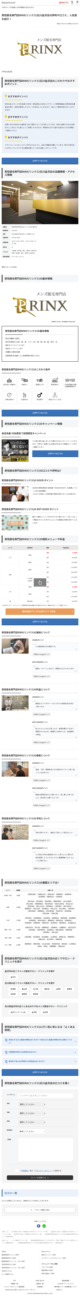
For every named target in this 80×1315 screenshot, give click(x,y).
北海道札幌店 (32, 905)
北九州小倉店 (46, 954)
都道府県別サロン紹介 (9, 1277)
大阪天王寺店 (72, 938)
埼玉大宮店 (36, 919)
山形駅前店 (59, 907)
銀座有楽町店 (57, 912)
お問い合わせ (40, 1299)
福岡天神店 (36, 954)
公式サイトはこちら (40, 161)
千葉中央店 (71, 919)
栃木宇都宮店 (50, 921)
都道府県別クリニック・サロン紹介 (13, 1280)
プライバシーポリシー (43, 1189)
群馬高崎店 (68, 921)
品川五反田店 (67, 912)
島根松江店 (62, 947)
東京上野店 (29, 914)
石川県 (35, 999)
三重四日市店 (29, 938)
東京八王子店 (40, 916)
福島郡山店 (50, 907)
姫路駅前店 (45, 938)
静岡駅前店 (51, 931)
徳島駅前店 (59, 950)
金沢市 (13, 987)
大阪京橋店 (31, 940)
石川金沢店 (8, 71)
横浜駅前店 (49, 916)
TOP (14, 1299)
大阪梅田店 (54, 938)
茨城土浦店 (54, 924)
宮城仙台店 (51, 905)
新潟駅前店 (68, 931)
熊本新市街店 (56, 954)
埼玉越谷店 (45, 919)
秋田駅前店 (68, 905)
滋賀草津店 (69, 940)
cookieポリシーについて (66, 1302)
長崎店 (40, 957)
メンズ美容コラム (7, 1293)
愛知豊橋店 (72, 928)
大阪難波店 (62, 938)
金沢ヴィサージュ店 (18, 1022)
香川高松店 (50, 950)
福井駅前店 (62, 933)
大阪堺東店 (46, 943)
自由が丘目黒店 (59, 914)
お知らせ (59, 1308)
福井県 (46, 999)
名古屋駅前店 (37, 928)
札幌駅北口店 (42, 905)
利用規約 (24, 1189)
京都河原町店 (41, 940)
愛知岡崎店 (64, 928)
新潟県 (13, 999)
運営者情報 (65, 1299)
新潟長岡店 (28, 933)
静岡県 (24, 1004)
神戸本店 (37, 938)
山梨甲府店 (28, 928)
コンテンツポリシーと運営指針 (14, 1305)
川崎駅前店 (58, 916)
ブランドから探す (47, 1286)
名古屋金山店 (72, 933)
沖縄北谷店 (61, 957)
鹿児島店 (64, 954)
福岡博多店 (28, 954)
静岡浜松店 (59, 931)
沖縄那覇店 (52, 957)
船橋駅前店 (41, 921)
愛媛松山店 (41, 950)
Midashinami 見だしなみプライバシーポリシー (20, 1308)
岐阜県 (13, 1004)
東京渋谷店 (31, 912)
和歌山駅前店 (60, 940)
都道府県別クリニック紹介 (10, 1273)
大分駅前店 (72, 954)
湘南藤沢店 (28, 919)
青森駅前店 (59, 905)
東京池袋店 (39, 912)
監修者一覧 (40, 1302)
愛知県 (35, 1004)
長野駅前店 (36, 933)
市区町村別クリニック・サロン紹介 (13, 1286)
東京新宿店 (48, 912)
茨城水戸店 (59, 921)
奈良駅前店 (50, 940)
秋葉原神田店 (39, 914)
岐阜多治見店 (42, 931)
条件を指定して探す (48, 1292)
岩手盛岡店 (41, 907)
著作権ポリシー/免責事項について (65, 1305)
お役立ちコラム (7, 1289)
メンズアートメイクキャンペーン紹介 (54, 1277)
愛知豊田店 (55, 928)
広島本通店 (28, 947)
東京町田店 (31, 916)
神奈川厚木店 (67, 916)
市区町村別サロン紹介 (9, 1283)
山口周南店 (54, 947)
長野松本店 (45, 933)
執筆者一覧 (14, 1302)
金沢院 (34, 1022)
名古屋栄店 (46, 928)
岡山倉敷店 (45, 947)
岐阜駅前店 (32, 931)
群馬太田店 (46, 924)
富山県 (24, 999)
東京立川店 (69, 914)
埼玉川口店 (54, 919)
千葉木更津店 (32, 921)
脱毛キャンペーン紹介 (49, 1273)
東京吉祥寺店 (49, 914)
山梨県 (58, 999)
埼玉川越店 (62, 919)
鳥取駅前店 (71, 947)
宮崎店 (46, 957)
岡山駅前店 (36, 947)
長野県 (69, 999)
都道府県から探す (47, 1289)
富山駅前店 (54, 933)
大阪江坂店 (54, 943)
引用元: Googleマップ (41, 665)
